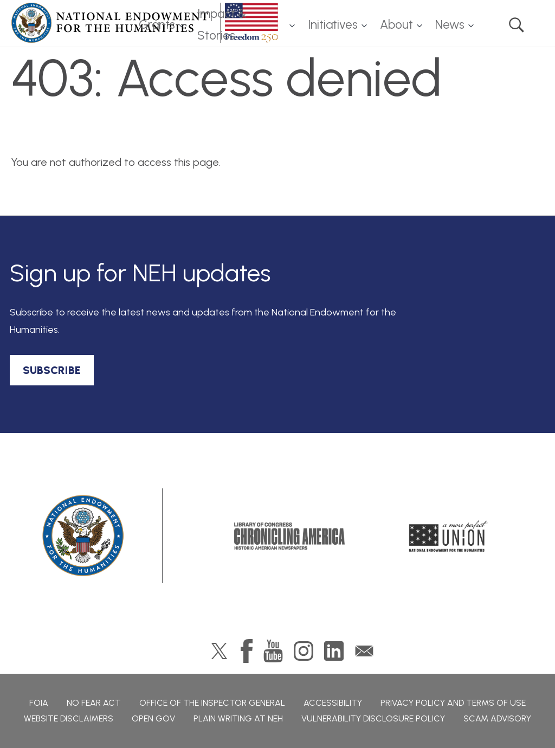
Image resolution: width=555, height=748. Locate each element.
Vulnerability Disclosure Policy (373, 718)
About (396, 24)
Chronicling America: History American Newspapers (289, 536)
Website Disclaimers (68, 718)
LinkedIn (334, 651)
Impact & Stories (222, 25)
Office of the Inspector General (212, 703)
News (449, 24)
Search (516, 25)
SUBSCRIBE (52, 370)
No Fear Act (94, 703)
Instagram (303, 651)
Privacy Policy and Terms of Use (453, 703)
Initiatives (333, 24)
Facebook (247, 651)
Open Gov (153, 718)
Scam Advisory (497, 718)
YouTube (273, 651)
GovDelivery (364, 651)
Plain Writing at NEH (238, 718)
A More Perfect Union (448, 536)
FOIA (38, 703)
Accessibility (333, 703)
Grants (157, 24)
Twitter (219, 651)
